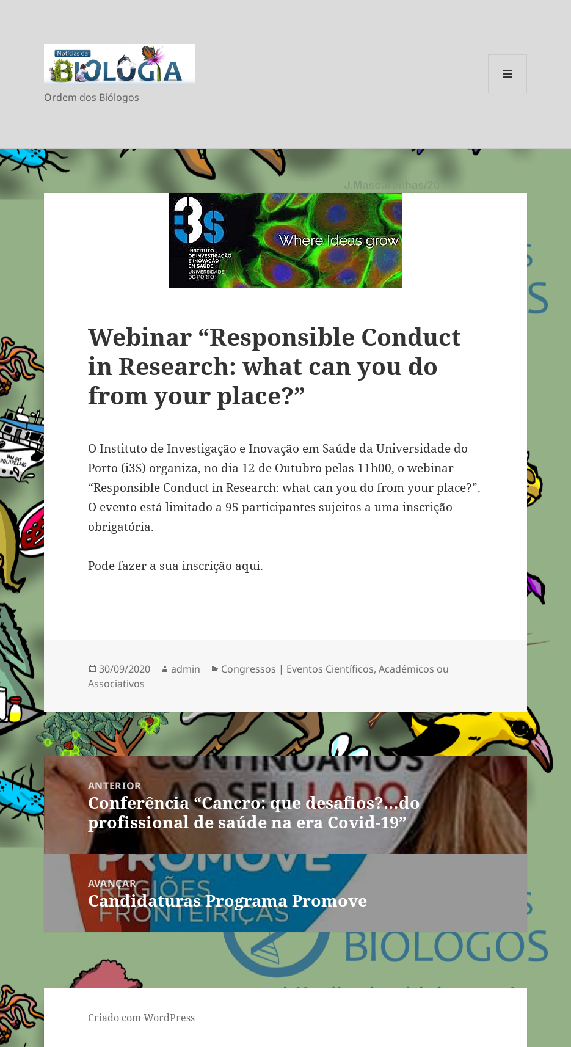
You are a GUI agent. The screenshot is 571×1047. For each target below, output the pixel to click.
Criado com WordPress (141, 1017)
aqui (247, 566)
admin (185, 669)
